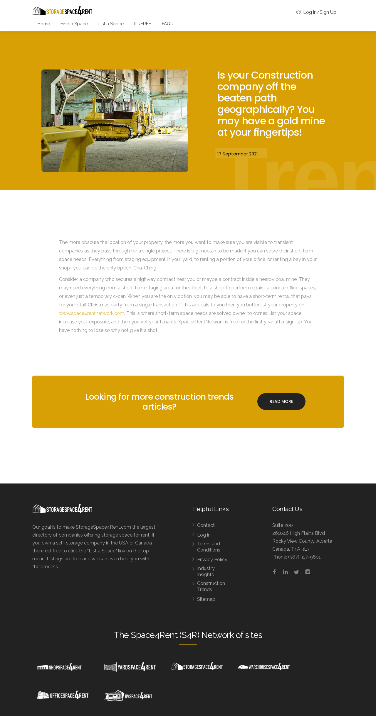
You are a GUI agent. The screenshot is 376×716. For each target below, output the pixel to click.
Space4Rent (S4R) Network (182, 635)
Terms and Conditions (208, 547)
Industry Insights (206, 571)
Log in (204, 535)
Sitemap (206, 599)
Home (44, 23)
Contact (206, 525)
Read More (281, 401)
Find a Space (74, 23)
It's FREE (142, 23)
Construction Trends (211, 586)
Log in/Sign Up (316, 12)
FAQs (167, 23)
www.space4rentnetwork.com (91, 313)
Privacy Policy (212, 559)
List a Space (111, 23)
